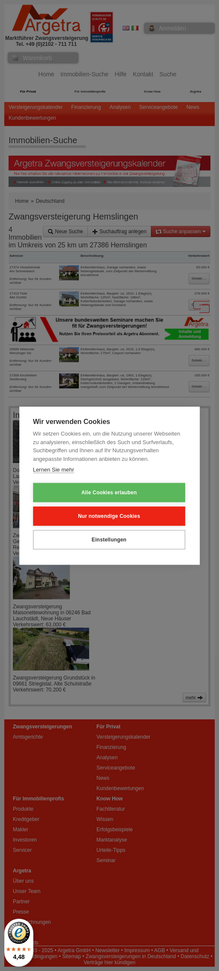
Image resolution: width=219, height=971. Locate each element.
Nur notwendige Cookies (109, 516)
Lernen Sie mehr (53, 469)
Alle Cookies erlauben (109, 493)
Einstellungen (109, 540)
